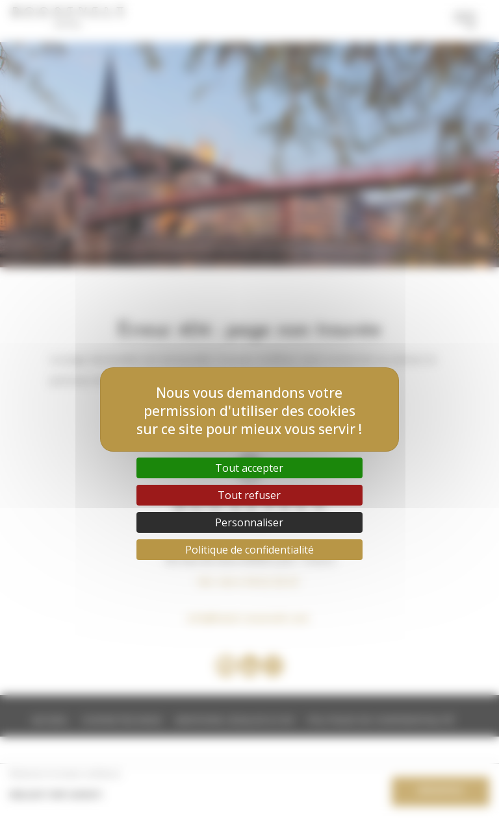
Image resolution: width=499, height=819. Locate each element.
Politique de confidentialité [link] (249, 550)
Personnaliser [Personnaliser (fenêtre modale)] (249, 522)
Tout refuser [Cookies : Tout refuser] (249, 495)
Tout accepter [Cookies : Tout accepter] (249, 468)
